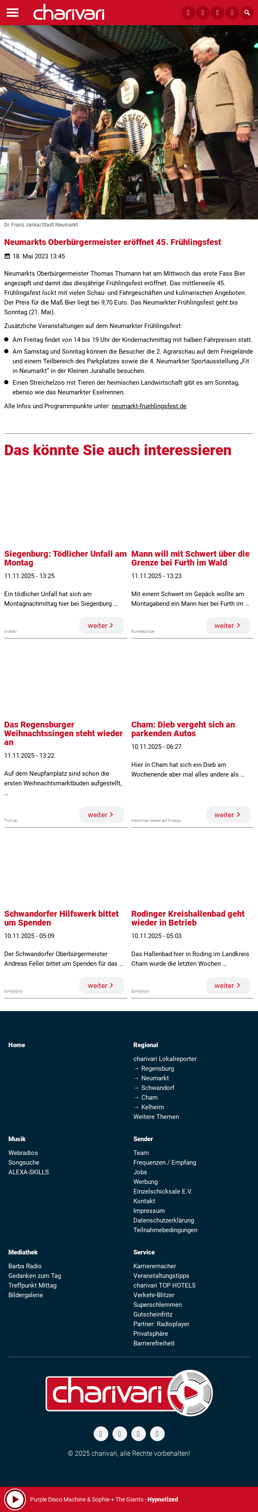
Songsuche (23, 1162)
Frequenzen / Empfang (164, 1162)
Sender (143, 1139)
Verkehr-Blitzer (153, 1295)
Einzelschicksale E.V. (162, 1191)
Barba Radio (25, 1266)
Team (141, 1153)
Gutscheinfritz (152, 1314)
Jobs (140, 1172)
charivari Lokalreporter (165, 1059)
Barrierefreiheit (154, 1343)
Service (144, 1252)
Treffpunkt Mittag (32, 1285)
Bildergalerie (25, 1295)
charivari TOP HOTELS (164, 1285)
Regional (145, 1045)
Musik (17, 1139)
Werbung (145, 1182)
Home (16, 1045)
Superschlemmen (157, 1305)
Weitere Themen (156, 1117)
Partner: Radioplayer (161, 1324)
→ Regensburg (153, 1068)
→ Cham (145, 1097)
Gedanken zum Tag (34, 1276)
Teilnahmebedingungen (165, 1230)
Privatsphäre (150, 1333)
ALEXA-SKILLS (28, 1172)
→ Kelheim (148, 1107)
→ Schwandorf (153, 1088)
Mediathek (23, 1252)
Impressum (149, 1211)
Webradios (23, 1153)
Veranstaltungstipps (161, 1276)
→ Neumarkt (151, 1078)
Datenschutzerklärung (163, 1220)
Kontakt (144, 1201)
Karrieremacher (154, 1266)
